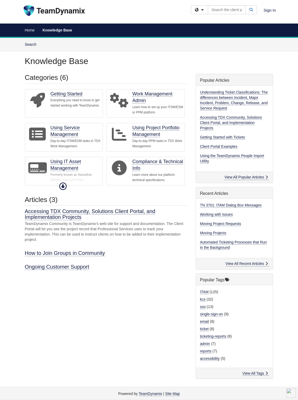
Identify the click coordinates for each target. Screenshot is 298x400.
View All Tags (255, 373)
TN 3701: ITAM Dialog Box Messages (231, 205)
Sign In (270, 10)
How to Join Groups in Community (65, 253)
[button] (63, 186)
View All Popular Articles (246, 177)
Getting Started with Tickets (222, 137)
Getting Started (66, 93)
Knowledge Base (57, 30)
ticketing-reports (213, 336)
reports (206, 351)
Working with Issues (216, 214)
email (204, 321)
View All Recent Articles (247, 263)
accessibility (210, 358)
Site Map (172, 394)
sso (203, 307)
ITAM (204, 292)
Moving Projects (213, 233)
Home (30, 30)
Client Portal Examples (218, 146)
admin (205, 344)
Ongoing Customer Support (57, 267)
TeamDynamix (150, 394)
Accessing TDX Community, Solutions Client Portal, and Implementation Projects (90, 214)
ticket (204, 329)
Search (32, 44)
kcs (202, 299)
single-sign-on (211, 314)
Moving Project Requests (220, 224)
